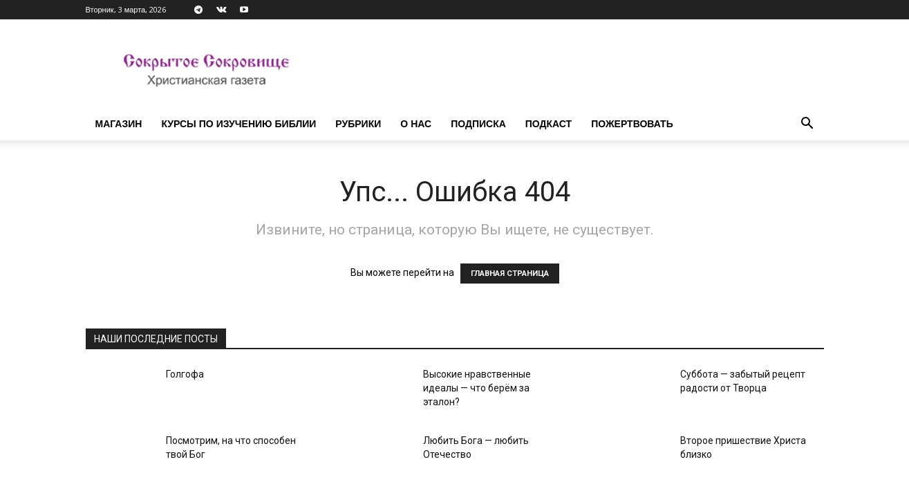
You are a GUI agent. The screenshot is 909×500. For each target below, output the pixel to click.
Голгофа (185, 374)
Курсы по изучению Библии (238, 123)
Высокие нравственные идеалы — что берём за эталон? (477, 388)
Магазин (118, 123)
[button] (807, 124)
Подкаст (548, 123)
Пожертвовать (632, 123)
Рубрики (358, 123)
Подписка (478, 123)
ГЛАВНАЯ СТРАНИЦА (510, 273)
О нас (415, 123)
